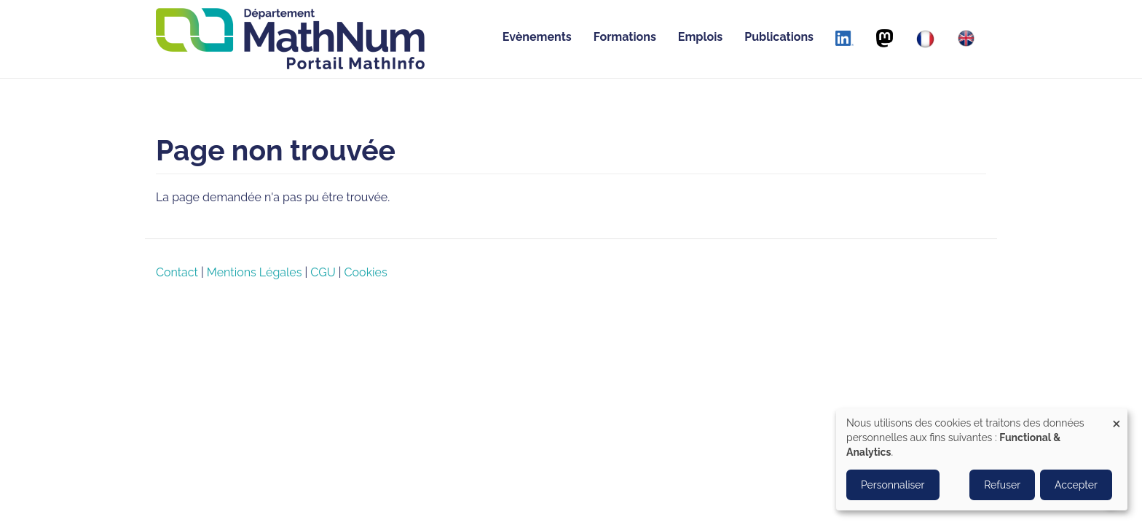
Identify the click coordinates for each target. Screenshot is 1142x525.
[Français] (925, 39)
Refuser (1002, 485)
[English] (966, 38)
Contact (177, 272)
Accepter (1076, 485)
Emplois (700, 37)
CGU (322, 272)
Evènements (537, 37)
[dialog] (981, 459)
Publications (779, 37)
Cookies (365, 272)
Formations (625, 37)
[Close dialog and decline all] (1116, 417)
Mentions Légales (254, 272)
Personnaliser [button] (893, 485)
